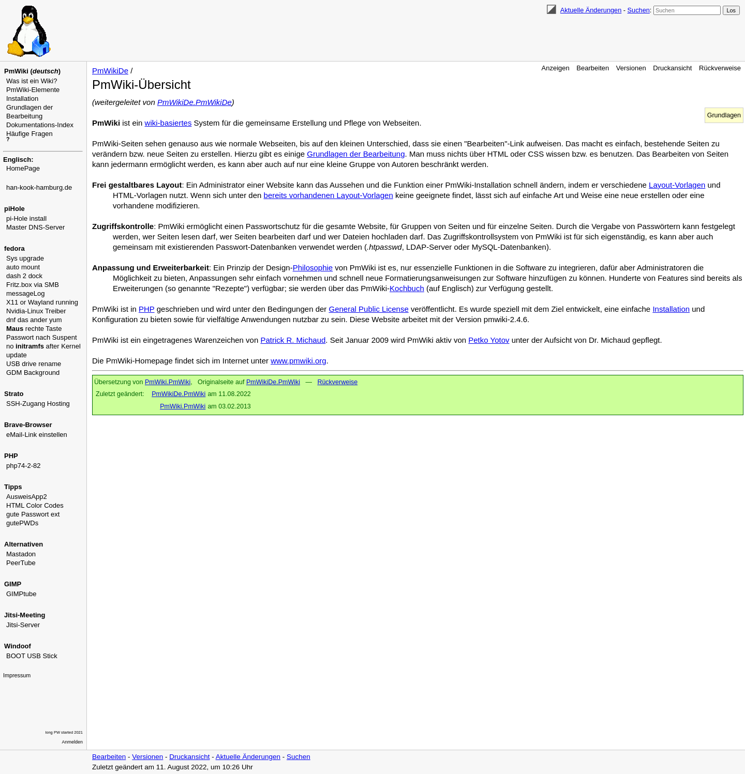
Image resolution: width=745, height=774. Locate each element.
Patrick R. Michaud (292, 340)
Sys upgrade (25, 258)
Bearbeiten (592, 68)
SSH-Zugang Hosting (38, 403)
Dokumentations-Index (39, 125)
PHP (147, 309)
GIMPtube (21, 594)
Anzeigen (556, 68)
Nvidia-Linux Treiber (36, 311)
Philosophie (313, 267)
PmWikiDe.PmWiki (273, 382)
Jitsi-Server (23, 625)
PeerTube (21, 563)
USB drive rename (33, 364)
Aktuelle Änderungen (590, 10)
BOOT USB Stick (31, 656)
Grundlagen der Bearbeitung (356, 153)
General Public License (369, 309)
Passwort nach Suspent (41, 337)
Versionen (631, 68)
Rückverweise (720, 68)
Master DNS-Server (35, 227)
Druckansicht (672, 68)
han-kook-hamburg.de (39, 187)
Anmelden (72, 742)
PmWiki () (32, 71)
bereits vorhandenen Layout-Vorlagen (328, 195)
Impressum (17, 675)
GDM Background (32, 372)
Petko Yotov (488, 340)
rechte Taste (34, 328)
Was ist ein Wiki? (31, 81)
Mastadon (21, 554)
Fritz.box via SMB (32, 285)
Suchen (639, 10)
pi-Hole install (26, 218)
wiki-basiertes (168, 122)
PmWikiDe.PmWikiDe (194, 102)
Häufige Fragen (29, 134)
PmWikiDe (110, 70)
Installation (22, 98)
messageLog (25, 293)
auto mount (23, 267)
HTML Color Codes (35, 505)
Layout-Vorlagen (677, 184)
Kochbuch (407, 288)
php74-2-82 (23, 465)
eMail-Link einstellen (36, 434)
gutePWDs (22, 523)
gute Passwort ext (32, 514)
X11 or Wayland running (42, 302)
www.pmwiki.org (298, 360)
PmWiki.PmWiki (167, 382)
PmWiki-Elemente (32, 90)
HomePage (23, 168)
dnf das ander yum (34, 320)
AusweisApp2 (26, 496)
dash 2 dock (24, 276)
